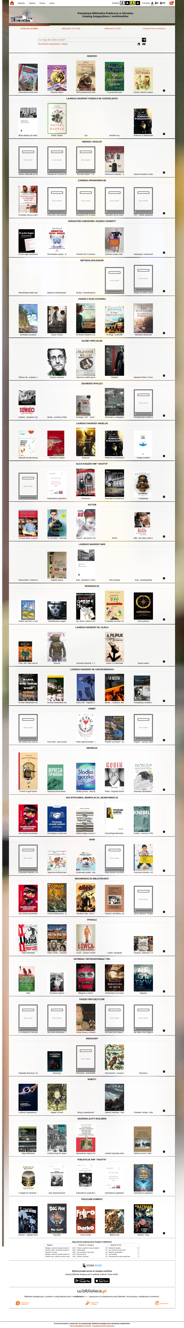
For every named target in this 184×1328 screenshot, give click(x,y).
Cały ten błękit (113, 1254)
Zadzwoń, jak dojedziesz (116, 1252)
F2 (162, 3)
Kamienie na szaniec (51, 1252)
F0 (152, 3)
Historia (32, 3)
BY (137, 3)
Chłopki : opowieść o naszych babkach (88, 1248)
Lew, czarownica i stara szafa (85, 1252)
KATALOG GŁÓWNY (29, 29)
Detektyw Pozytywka (114, 1248)
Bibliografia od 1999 (113, 29)
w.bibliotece (79, 1297)
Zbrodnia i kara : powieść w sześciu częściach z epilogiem (61, 1256)
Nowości (21, 3)
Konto (51, 3)
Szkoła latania (81, 1250)
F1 (157, 3)
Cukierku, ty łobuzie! (83, 1256)
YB (132, 3)
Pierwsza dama (81, 1254)
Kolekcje (64, 44)
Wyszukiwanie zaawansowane (49, 44)
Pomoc (42, 3)
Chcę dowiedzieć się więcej (80, 1326)
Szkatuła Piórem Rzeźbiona (154, 29)
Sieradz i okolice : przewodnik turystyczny (57, 1250)
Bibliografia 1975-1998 (71, 29)
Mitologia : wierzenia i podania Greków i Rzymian (59, 1248)
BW (127, 3)
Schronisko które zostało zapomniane (119, 1256)
